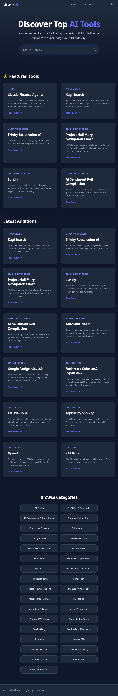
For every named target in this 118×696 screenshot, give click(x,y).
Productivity (39, 629)
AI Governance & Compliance (39, 518)
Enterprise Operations (78, 558)
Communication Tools (78, 518)
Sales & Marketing (78, 649)
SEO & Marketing (39, 659)
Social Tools (79, 659)
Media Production (78, 609)
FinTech (39, 568)
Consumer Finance (39, 528)
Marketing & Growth (39, 609)
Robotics (39, 639)
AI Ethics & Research (79, 508)
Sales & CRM (78, 639)
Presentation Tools (79, 619)
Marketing (78, 598)
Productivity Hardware (79, 629)
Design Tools (39, 538)
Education (39, 558)
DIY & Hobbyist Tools (39, 548)
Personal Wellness (39, 619)
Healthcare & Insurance (78, 568)
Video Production (39, 669)
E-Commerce (78, 548)
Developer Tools (78, 538)
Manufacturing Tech (78, 588)
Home (73, 4)
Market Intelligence (39, 598)
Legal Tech (78, 578)
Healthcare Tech (39, 578)
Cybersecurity (78, 528)
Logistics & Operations (39, 588)
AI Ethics (39, 508)
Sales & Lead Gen (39, 649)
